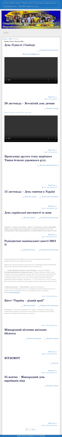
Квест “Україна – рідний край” (24, 300)
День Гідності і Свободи (19, 45)
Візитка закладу (15, 3)
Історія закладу (39, 3)
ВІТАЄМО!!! (12, 358)
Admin (56, 99)
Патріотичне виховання (49, 50)
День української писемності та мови (27, 212)
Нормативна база (50, 3)
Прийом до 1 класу (32, 6)
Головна (6, 3)
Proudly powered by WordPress (25, 435)
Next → (34, 429)
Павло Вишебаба (15, 292)
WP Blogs (42, 435)
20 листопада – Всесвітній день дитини (29, 103)
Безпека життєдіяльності (49, 165)
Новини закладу (52, 108)
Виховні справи (30, 197)
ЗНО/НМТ (22, 6)
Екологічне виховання (50, 197)
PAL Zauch (54, 187)
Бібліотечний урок (34, 338)
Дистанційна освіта (10, 6)
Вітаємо (55, 363)
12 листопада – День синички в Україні (29, 192)
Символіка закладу (27, 3)
